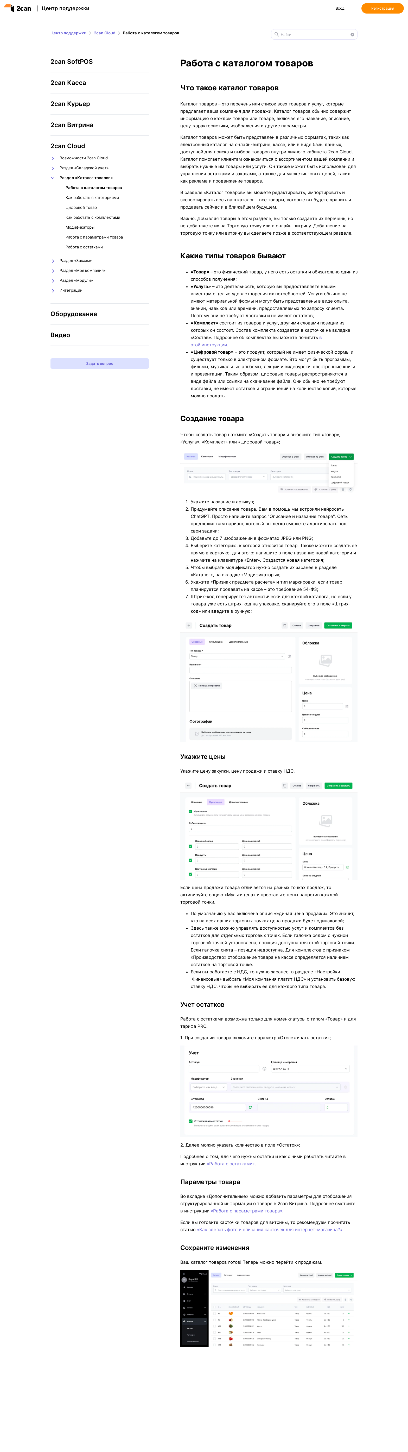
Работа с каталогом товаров (94, 187)
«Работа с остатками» (231, 1163)
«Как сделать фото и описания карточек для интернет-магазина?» (269, 1229)
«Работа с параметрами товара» (246, 1210)
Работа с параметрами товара (94, 237)
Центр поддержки (65, 8)
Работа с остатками (84, 247)
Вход (340, 8)
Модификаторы (80, 227)
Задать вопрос (99, 363)
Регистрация (382, 8)
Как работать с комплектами (93, 217)
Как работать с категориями (92, 197)
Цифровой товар (81, 207)
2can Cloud (104, 32)
